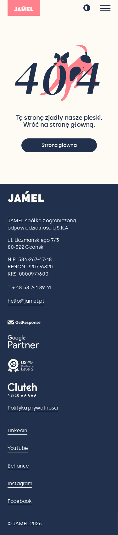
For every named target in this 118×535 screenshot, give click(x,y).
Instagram (20, 483)
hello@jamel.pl (26, 301)
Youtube (18, 448)
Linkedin (17, 430)
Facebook (20, 501)
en (70, 8)
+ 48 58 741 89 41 (31, 287)
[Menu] (105, 8)
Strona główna (59, 145)
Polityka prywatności (33, 408)
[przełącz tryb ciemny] (86, 7)
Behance (18, 466)
